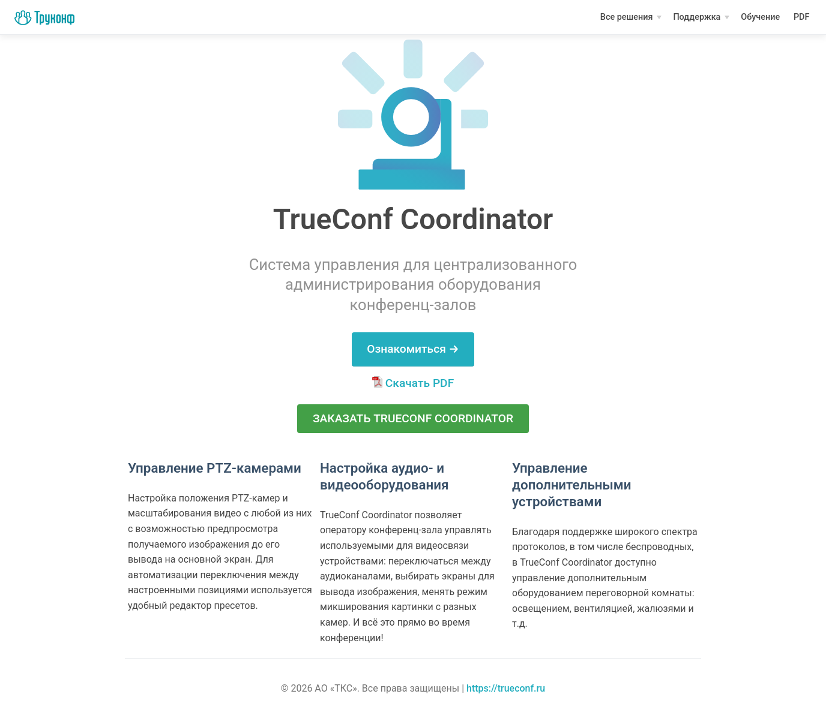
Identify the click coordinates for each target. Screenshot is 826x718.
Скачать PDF (413, 383)
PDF (803, 18)
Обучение (761, 18)
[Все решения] (631, 17)
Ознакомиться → (413, 349)
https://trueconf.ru (505, 688)
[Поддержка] (701, 17)
